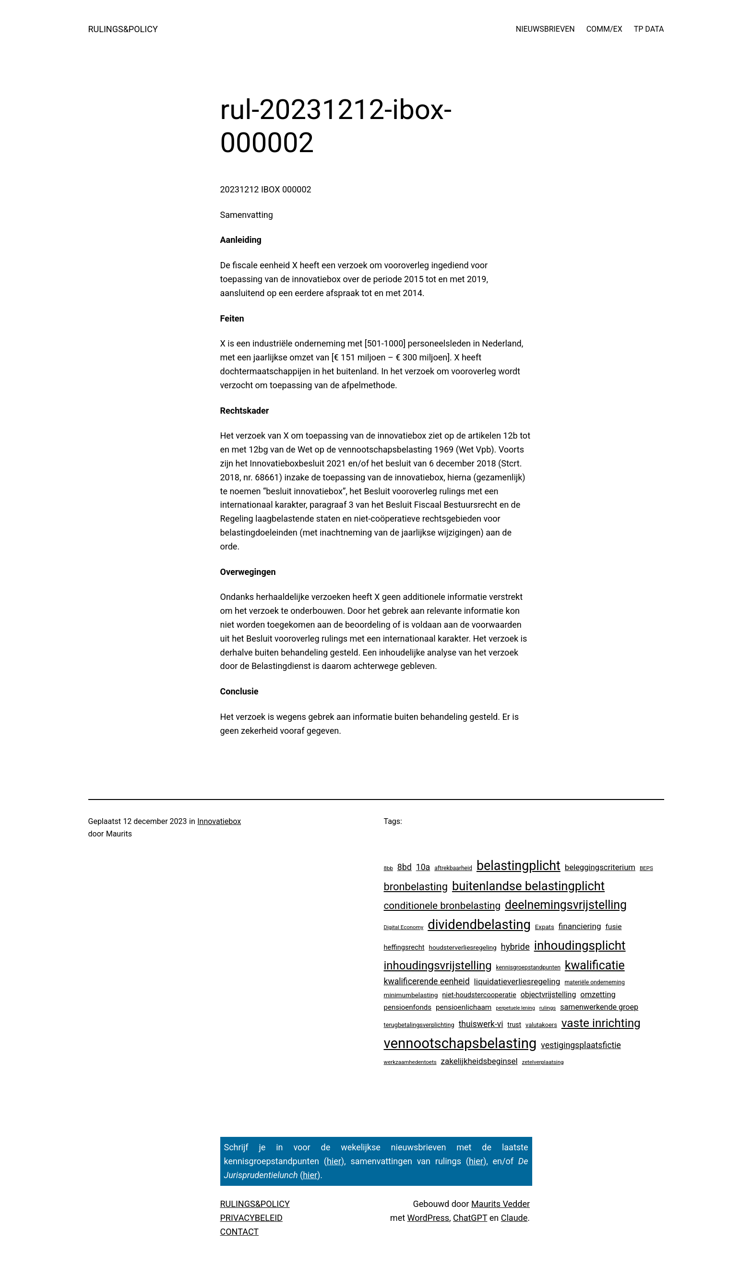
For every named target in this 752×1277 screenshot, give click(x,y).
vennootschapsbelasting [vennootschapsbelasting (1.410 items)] (460, 1043)
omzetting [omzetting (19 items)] (597, 994)
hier (334, 1161)
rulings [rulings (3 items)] (547, 1007)
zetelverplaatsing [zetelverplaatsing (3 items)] (543, 1062)
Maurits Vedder (500, 1204)
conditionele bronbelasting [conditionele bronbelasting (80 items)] (442, 905)
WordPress (428, 1218)
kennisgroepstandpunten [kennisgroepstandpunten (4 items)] (528, 967)
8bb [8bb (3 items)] (388, 868)
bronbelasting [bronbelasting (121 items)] (416, 887)
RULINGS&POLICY (123, 29)
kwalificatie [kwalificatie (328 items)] (595, 965)
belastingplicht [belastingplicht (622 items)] (519, 865)
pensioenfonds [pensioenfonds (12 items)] (408, 1007)
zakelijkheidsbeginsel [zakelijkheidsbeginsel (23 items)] (479, 1061)
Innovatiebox (219, 821)
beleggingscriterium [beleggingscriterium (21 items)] (600, 867)
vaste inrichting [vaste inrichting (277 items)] (601, 1023)
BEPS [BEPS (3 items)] (646, 868)
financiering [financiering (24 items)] (580, 926)
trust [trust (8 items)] (514, 1024)
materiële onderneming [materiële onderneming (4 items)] (594, 982)
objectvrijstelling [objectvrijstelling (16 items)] (548, 994)
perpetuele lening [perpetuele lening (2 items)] (515, 1008)
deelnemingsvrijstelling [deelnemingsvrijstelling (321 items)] (566, 905)
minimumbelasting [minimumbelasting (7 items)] (411, 995)
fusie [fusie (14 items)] (613, 926)
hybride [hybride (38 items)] (515, 947)
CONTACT (239, 1232)
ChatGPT (470, 1218)
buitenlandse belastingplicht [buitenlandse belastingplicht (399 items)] (528, 886)
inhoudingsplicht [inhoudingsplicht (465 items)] (580, 945)
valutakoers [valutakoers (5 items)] (541, 1024)
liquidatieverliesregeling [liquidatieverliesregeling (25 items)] (517, 981)
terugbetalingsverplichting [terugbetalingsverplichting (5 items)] (419, 1024)
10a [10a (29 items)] (423, 867)
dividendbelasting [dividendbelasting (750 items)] (479, 924)
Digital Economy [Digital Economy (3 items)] (404, 927)
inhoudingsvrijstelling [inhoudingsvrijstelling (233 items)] (438, 965)
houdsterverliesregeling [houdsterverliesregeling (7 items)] (462, 947)
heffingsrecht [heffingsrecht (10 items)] (404, 947)
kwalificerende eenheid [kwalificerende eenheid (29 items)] (427, 981)
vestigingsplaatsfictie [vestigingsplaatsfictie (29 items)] (581, 1045)
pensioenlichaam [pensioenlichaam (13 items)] (463, 1007)
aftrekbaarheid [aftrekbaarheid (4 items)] (453, 868)
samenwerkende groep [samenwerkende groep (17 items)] (599, 1007)
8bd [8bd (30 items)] (404, 867)
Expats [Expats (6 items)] (544, 927)
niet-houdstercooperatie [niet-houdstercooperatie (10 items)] (479, 995)
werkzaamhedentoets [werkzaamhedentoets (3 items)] (410, 1062)
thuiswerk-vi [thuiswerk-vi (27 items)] (481, 1024)
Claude (514, 1218)
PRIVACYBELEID (251, 1218)
